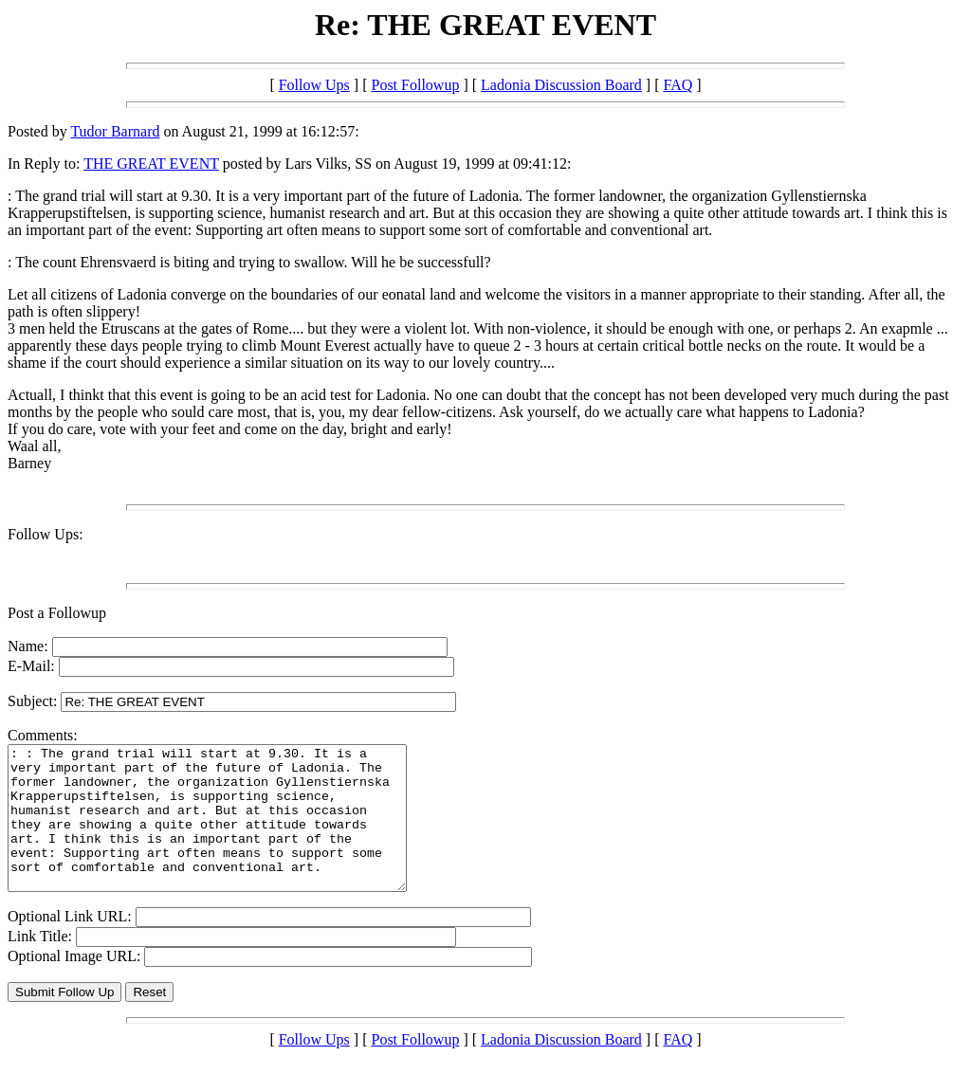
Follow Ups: (45, 534)
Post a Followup (57, 613)
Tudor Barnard (114, 131)
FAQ (677, 85)
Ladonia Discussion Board (561, 85)
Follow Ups (314, 85)
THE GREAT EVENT (151, 163)
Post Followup (415, 85)
